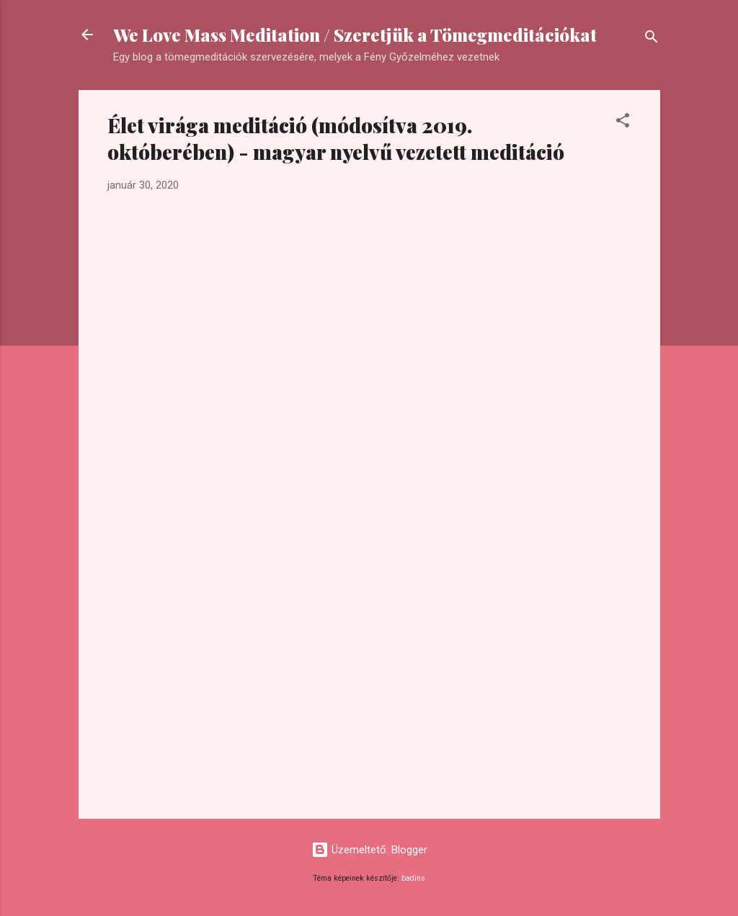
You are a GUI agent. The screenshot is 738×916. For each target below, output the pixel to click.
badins (413, 878)
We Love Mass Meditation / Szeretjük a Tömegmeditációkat (355, 34)
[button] (622, 123)
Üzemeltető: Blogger (369, 849)
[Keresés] (651, 39)
